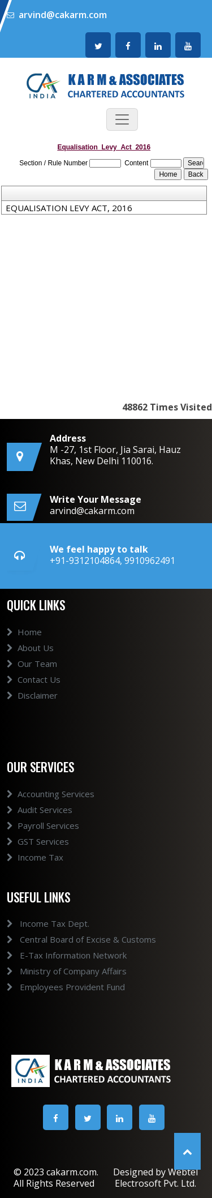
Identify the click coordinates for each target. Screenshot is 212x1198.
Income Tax (35, 867)
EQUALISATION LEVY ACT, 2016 (69, 207)
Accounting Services (50, 804)
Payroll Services (43, 835)
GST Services (38, 851)
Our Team (32, 673)
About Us (30, 658)
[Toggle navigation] (122, 119)
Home (24, 642)
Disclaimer (32, 705)
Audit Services (39, 819)
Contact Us (33, 689)
